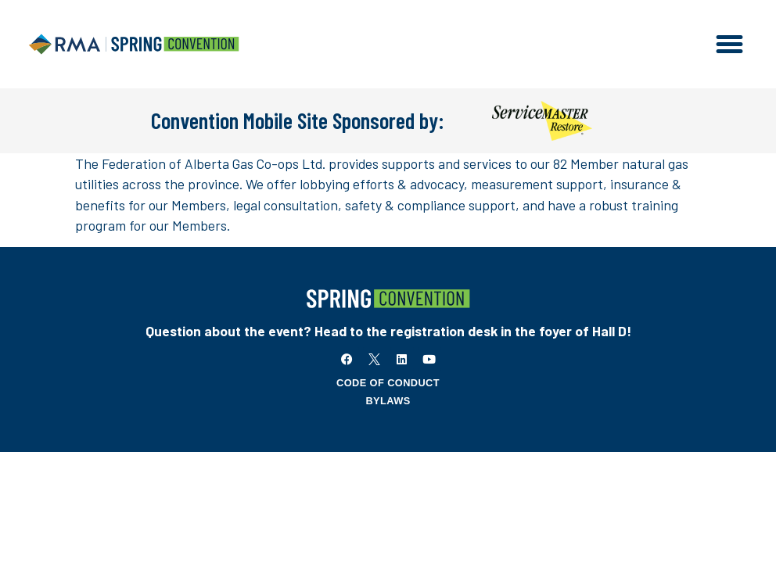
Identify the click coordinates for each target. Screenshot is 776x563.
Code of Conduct (388, 383)
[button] (730, 44)
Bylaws (387, 401)
